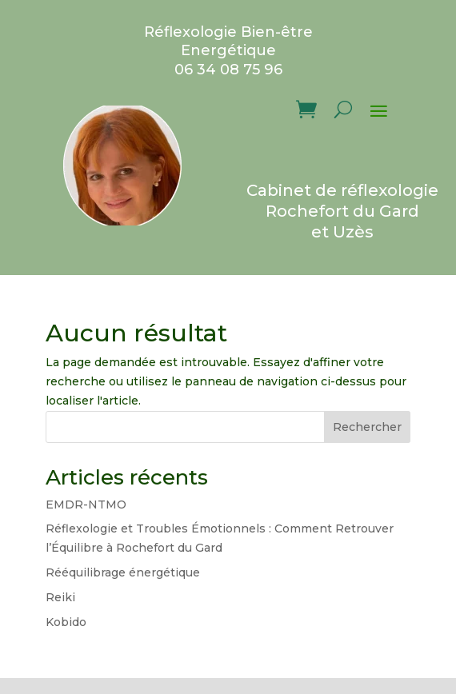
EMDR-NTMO (86, 504)
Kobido (66, 622)
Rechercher (367, 427)
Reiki (60, 597)
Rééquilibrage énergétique (123, 572)
